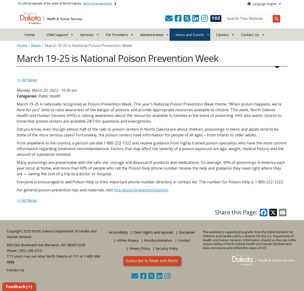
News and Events (190, 34)
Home (29, 34)
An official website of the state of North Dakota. (65, 3)
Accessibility (118, 232)
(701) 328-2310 (30, 250)
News (36, 45)
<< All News (27, 80)
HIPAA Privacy (127, 240)
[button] (169, 19)
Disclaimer (187, 232)
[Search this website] (276, 19)
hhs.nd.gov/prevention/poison (141, 190)
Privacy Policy (139, 248)
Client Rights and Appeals (153, 232)
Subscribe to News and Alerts (152, 260)
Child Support (57, 34)
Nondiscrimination (158, 240)
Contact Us (15, 270)
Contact (184, 240)
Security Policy (167, 248)
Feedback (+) (19, 286)
